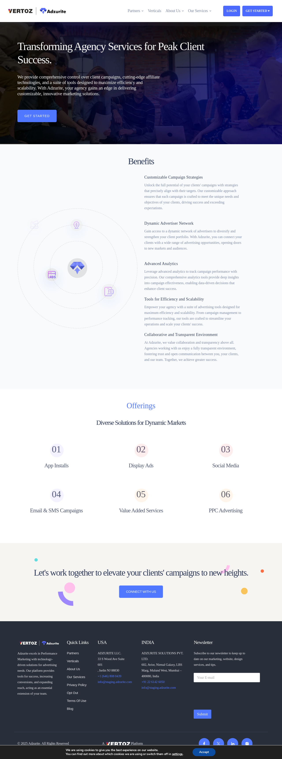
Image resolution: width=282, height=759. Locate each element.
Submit (202, 714)
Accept (204, 752)
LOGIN (231, 11)
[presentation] (227, 704)
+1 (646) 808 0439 (109, 676)
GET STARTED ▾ (257, 11)
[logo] (38, 643)
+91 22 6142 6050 (153, 682)
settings (177, 754)
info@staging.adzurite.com (115, 682)
